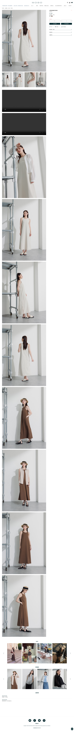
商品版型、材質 (51, 29)
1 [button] (18, 71)
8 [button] (29, 71)
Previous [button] (4, 653)
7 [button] (27, 71)
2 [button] (20, 71)
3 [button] (21, 71)
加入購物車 (55, 23)
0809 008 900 (38, 727)
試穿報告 (56, 26)
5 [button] (24, 71)
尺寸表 (50, 26)
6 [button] (26, 71)
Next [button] (70, 653)
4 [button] (23, 71)
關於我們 (37, 723)
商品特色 (50, 32)
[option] (24, 41)
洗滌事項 (50, 34)
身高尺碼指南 (63, 26)
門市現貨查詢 (66, 23)
